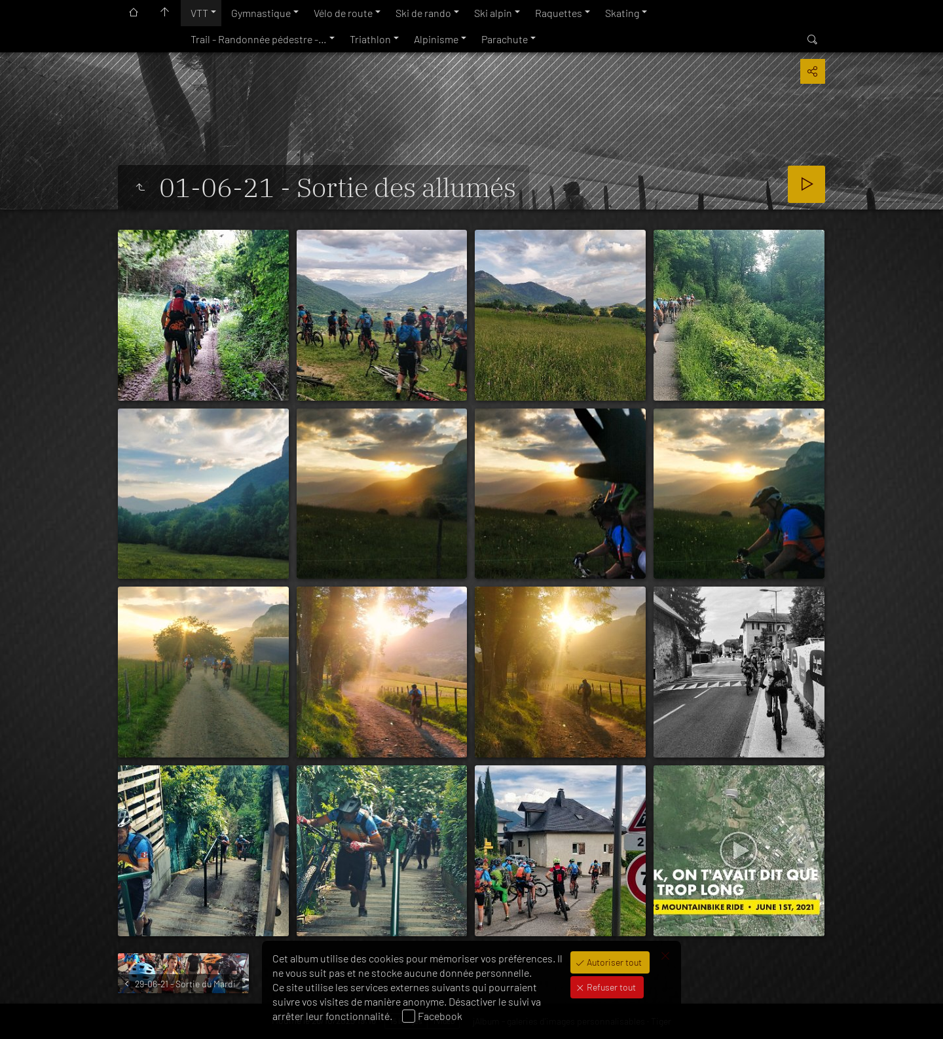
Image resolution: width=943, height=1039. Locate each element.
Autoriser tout (613, 962)
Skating (622, 13)
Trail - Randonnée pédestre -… (259, 39)
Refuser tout (610, 987)
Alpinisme (436, 39)
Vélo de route (343, 13)
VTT (199, 13)
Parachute (504, 39)
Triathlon (370, 39)
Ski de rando (423, 13)
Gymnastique (261, 13)
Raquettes (558, 13)
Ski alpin (493, 13)
